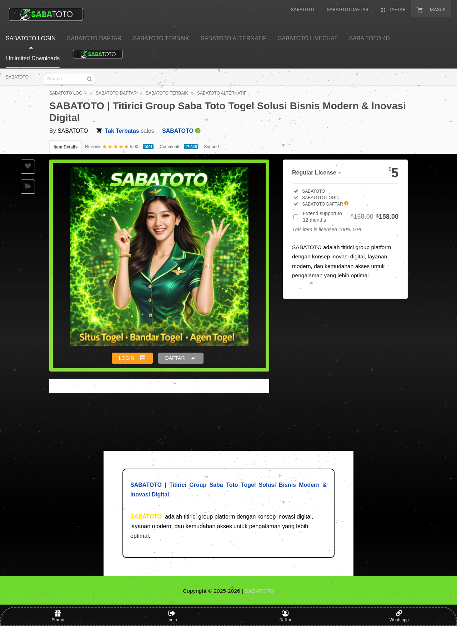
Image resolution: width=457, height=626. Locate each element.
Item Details (65, 147)
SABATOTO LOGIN (68, 93)
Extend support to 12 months (350, 216)
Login (171, 616)
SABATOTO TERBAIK (167, 93)
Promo (57, 616)
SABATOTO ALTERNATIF (221, 93)
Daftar (285, 616)
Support (211, 146)
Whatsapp (399, 616)
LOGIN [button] (127, 358)
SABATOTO (17, 77)
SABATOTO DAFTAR (116, 93)
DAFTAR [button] (175, 358)
